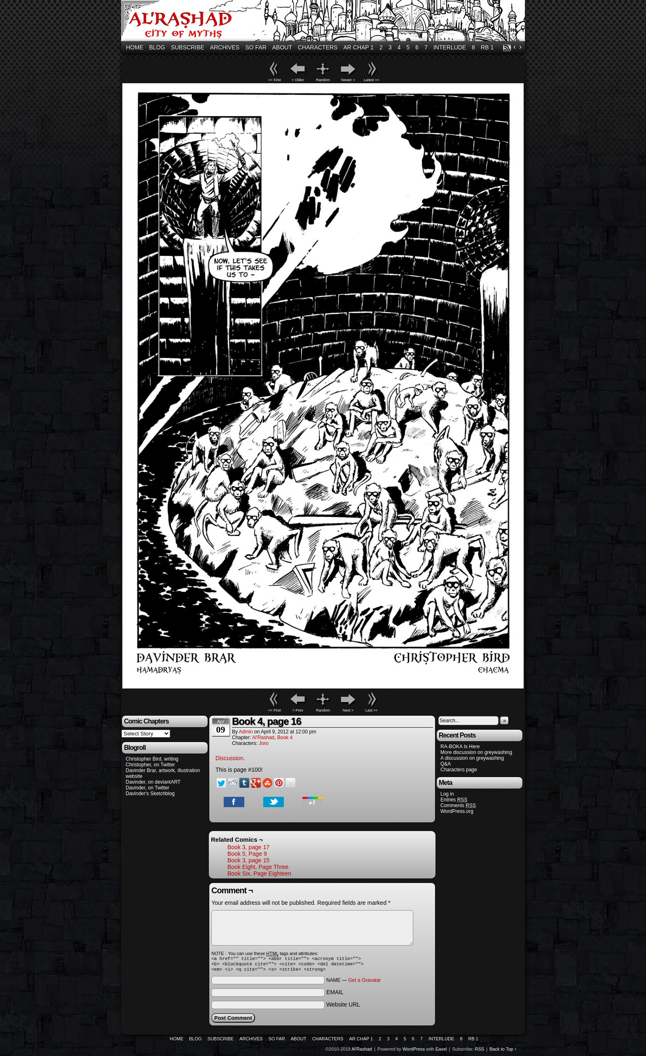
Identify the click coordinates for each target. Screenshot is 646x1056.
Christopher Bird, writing (152, 759)
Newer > (348, 80)
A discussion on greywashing (472, 758)
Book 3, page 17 (248, 847)
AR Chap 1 (358, 47)
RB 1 (487, 47)
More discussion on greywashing (476, 752)
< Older (298, 80)
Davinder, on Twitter (147, 788)
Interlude (449, 47)
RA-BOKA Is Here (460, 746)
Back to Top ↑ (503, 1051)
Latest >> (371, 80)
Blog (157, 47)
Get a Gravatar (364, 983)
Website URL (343, 1007)
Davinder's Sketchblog (150, 793)
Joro (263, 743)
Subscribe (187, 47)
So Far (255, 47)
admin (246, 732)
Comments (458, 806)
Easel (441, 1051)
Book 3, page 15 (248, 860)
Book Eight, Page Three (257, 867)
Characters (317, 47)
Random (323, 80)
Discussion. (230, 758)
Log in (447, 794)
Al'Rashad (324, 21)
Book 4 (285, 737)
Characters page (458, 770)
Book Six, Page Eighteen (259, 873)
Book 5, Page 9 (247, 853)
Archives (225, 47)
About (282, 47)
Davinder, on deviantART (153, 782)
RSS (507, 47)
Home (134, 47)
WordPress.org (456, 811)
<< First (274, 80)
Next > (348, 710)
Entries (453, 800)
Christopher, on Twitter (150, 765)
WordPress (414, 1051)
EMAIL (335, 994)
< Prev (298, 710)
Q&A (445, 764)
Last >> (371, 710)
